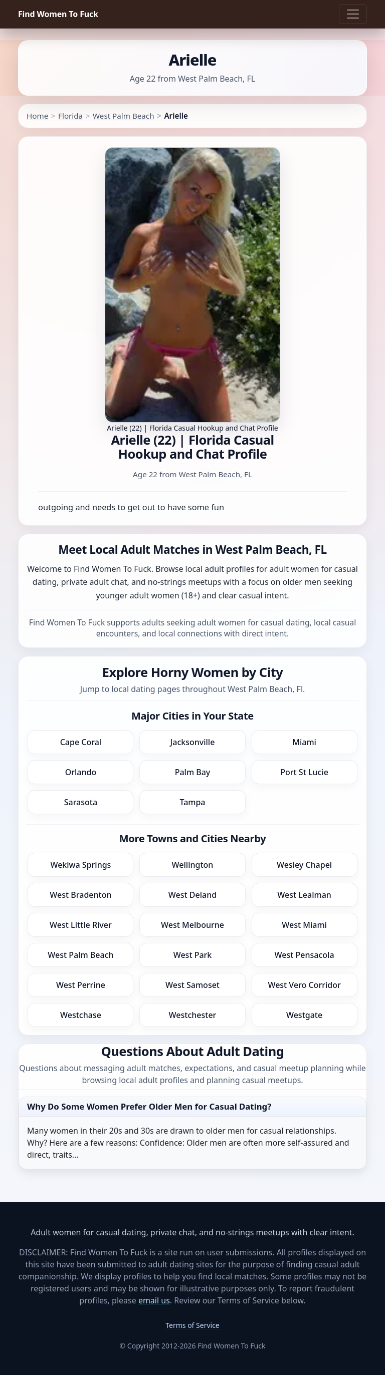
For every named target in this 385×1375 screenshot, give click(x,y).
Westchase (80, 1014)
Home (37, 116)
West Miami (304, 924)
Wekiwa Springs (80, 864)
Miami (304, 742)
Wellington (193, 864)
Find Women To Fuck (58, 14)
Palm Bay (193, 772)
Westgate (304, 1014)
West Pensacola (304, 954)
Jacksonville (192, 742)
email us (154, 1300)
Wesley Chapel (304, 864)
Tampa (192, 802)
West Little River (81, 924)
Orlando (81, 772)
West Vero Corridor (304, 984)
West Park (192, 954)
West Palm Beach (123, 116)
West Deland (192, 894)
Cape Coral (80, 742)
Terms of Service (192, 1325)
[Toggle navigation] (353, 14)
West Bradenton (80, 894)
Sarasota (80, 802)
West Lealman (304, 894)
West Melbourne (192, 924)
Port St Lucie (304, 772)
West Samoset (192, 984)
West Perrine (80, 984)
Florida (70, 116)
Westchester (193, 1014)
